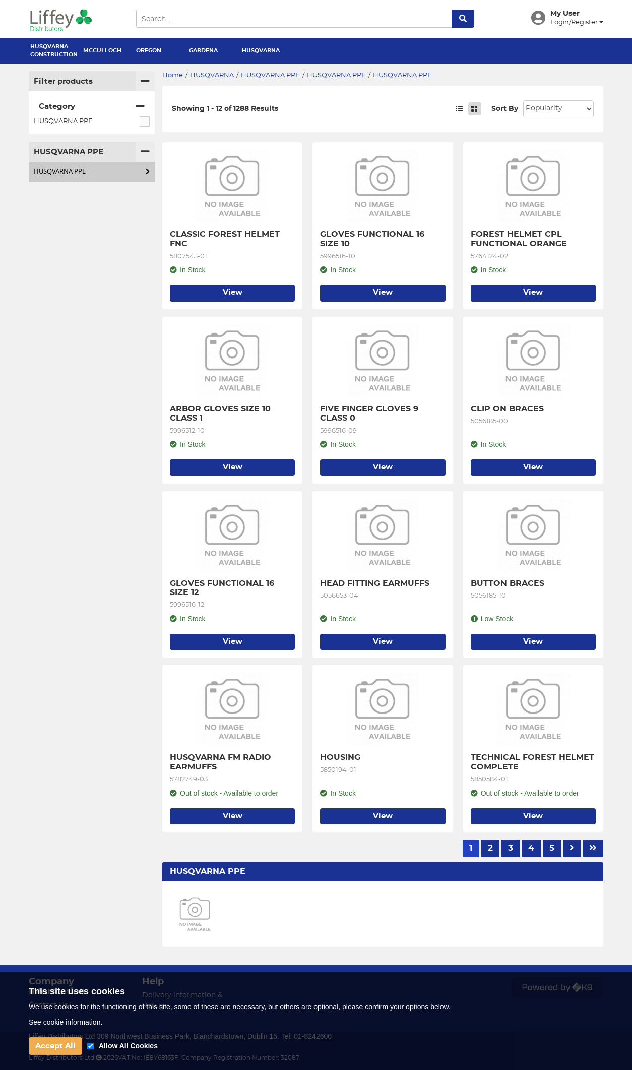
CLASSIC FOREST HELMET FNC (226, 239)
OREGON (148, 50)
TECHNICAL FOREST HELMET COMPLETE (533, 761)
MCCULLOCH (102, 50)
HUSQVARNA (261, 50)
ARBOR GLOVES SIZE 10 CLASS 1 (221, 413)
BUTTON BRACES (507, 583)
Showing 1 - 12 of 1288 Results (225, 108)
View (232, 292)
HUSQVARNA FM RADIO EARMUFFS (222, 761)
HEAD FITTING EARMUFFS (374, 583)
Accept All (55, 1046)
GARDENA (203, 50)
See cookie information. (65, 1022)
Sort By (504, 108)
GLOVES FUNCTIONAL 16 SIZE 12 (223, 588)
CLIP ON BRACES (507, 409)
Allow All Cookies (128, 1046)
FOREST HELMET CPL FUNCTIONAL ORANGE (519, 239)
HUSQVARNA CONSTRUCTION (53, 50)
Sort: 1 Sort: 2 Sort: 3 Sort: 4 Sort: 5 (558, 108)
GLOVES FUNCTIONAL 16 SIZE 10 (373, 239)
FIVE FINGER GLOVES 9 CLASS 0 (370, 413)
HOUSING (340, 757)
